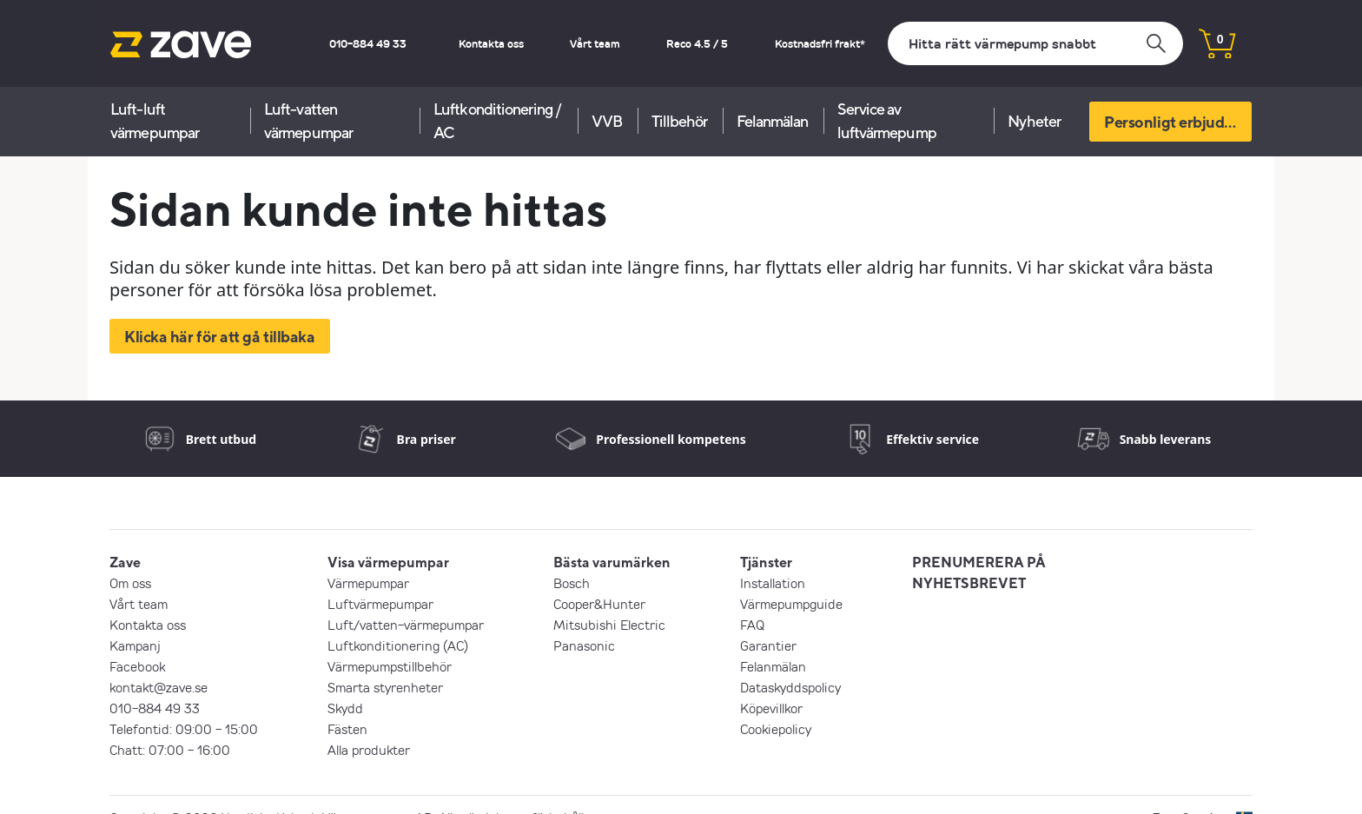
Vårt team (595, 43)
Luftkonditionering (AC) (397, 645)
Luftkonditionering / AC (497, 121)
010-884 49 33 (368, 43)
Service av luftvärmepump (886, 121)
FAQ (752, 624)
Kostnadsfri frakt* (820, 43)
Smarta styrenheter (385, 687)
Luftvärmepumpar (380, 603)
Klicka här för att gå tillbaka (219, 336)
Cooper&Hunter (599, 603)
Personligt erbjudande (1178, 121)
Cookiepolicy (775, 729)
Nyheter (1034, 121)
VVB (607, 121)
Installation (772, 583)
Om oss (130, 583)
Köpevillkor (771, 708)
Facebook (137, 666)
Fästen (347, 729)
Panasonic (584, 645)
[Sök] (1035, 43)
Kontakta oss (491, 43)
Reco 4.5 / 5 (697, 43)
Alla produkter (368, 749)
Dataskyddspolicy (790, 687)
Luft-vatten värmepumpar (308, 121)
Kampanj (135, 645)
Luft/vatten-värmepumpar (405, 624)
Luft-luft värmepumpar (154, 121)
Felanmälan (773, 121)
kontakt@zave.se (158, 687)
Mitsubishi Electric (609, 624)
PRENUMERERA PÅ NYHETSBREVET (979, 572)
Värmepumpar (368, 583)
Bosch (571, 583)
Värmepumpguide (791, 603)
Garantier (768, 645)
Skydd (345, 708)
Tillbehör (679, 121)
